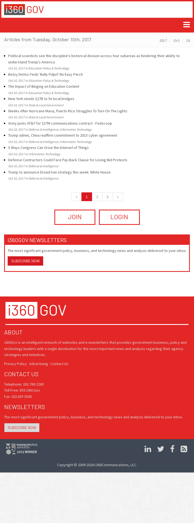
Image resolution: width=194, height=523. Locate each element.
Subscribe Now (25, 260)
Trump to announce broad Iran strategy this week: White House (59, 172)
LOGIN (119, 217)
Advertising (38, 363)
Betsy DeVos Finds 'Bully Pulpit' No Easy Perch (45, 74)
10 (188, 40)
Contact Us (59, 363)
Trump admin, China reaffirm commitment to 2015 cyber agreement (62, 135)
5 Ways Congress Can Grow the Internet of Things (48, 147)
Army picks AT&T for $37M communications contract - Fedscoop (60, 123)
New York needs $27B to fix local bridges (41, 98)
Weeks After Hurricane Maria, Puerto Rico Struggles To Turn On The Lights (67, 110)
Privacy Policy (15, 363)
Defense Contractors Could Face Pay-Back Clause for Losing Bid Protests (67, 159)
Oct (177, 40)
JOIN (75, 217)
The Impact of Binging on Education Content (43, 86)
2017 (163, 40)
